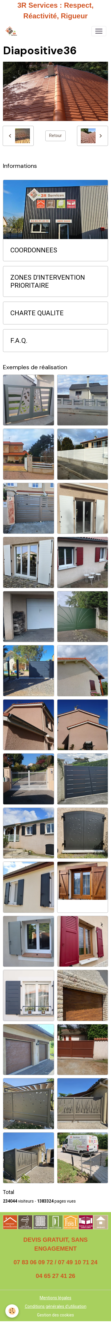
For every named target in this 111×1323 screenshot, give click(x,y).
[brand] (12, 31)
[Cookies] (12, 1311)
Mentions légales (55, 1297)
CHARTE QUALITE (37, 313)
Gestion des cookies (55, 1315)
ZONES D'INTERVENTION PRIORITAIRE (47, 281)
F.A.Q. (19, 340)
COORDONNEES (33, 250)
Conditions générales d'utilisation (55, 1306)
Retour (55, 135)
